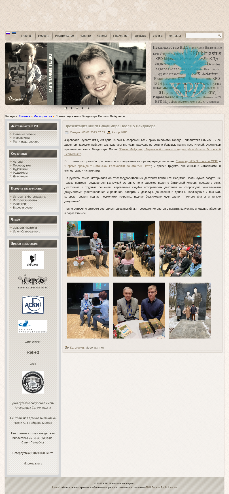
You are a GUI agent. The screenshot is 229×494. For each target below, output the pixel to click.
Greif (33, 363)
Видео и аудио (23, 207)
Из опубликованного (26, 231)
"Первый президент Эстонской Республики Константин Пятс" (107, 166)
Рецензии (19, 203)
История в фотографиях (29, 196)
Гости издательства (26, 141)
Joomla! (55, 487)
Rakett (33, 352)
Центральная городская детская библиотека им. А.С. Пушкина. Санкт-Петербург (33, 438)
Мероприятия (43, 116)
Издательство (64, 35)
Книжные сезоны (24, 134)
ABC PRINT (32, 342)
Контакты (174, 35)
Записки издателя (25, 227)
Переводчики (22, 165)
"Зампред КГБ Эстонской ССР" (197, 161)
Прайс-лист (121, 35)
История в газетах (25, 200)
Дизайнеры (20, 176)
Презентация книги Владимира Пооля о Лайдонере (109, 126)
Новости (43, 35)
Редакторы (20, 172)
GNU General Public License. (161, 487)
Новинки (85, 35)
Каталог (102, 35)
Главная (26, 35)
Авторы (18, 161)
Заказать (140, 35)
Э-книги (157, 35)
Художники (20, 169)
